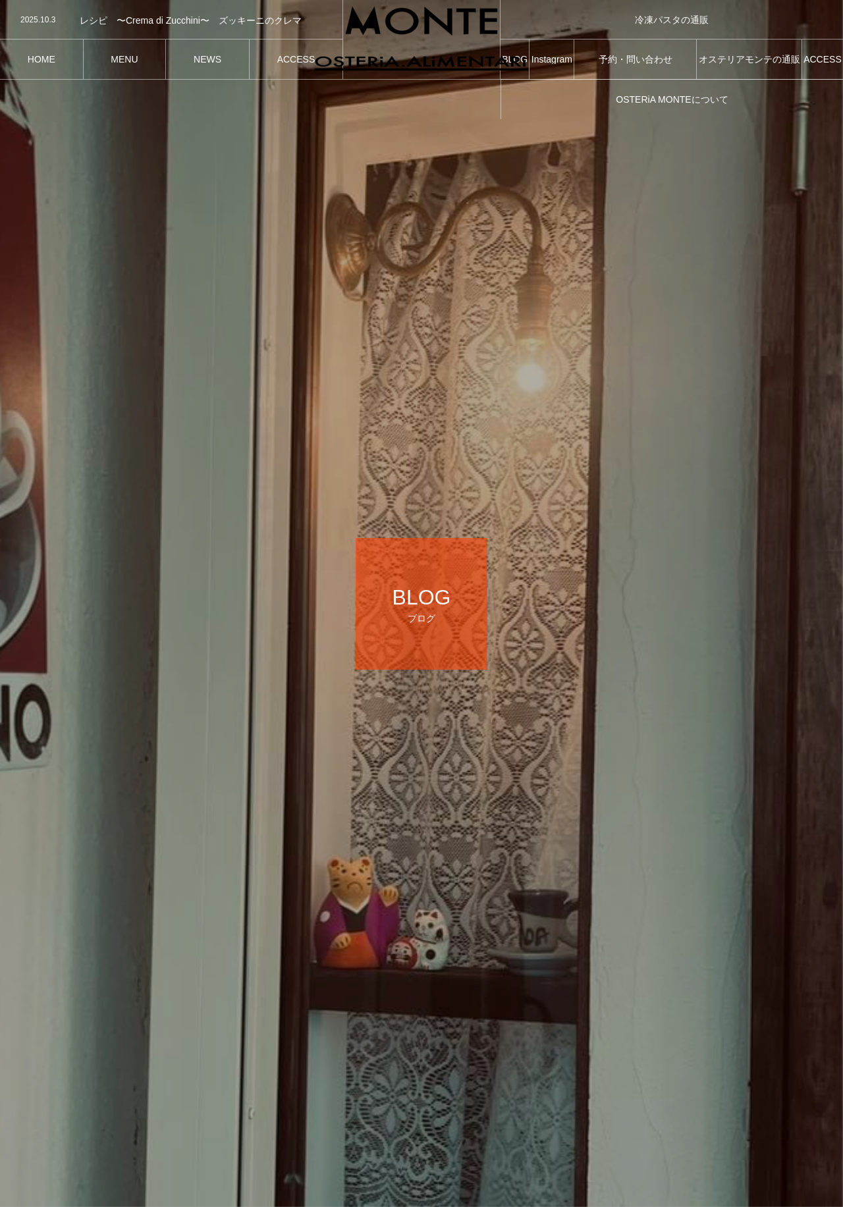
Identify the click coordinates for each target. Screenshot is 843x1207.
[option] (171, 20)
